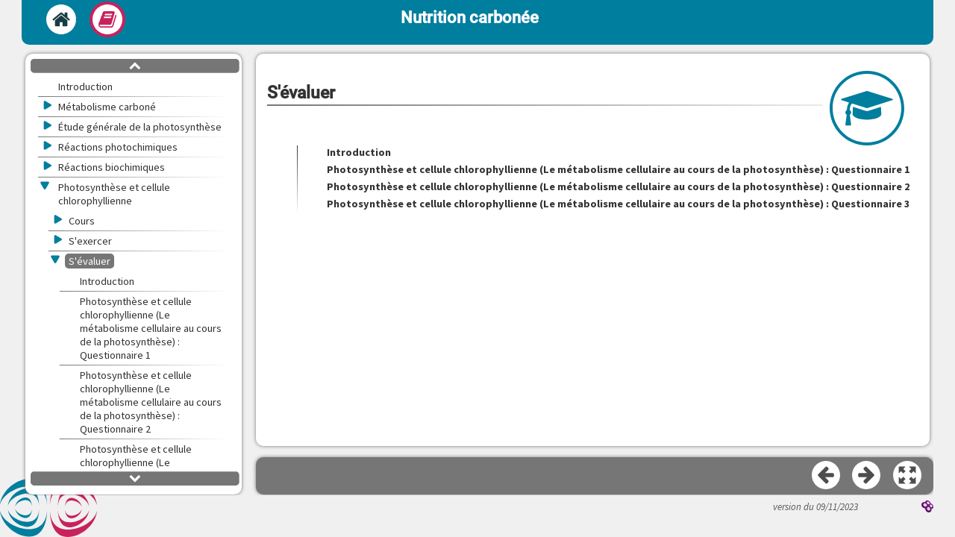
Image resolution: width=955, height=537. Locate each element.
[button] (908, 476)
